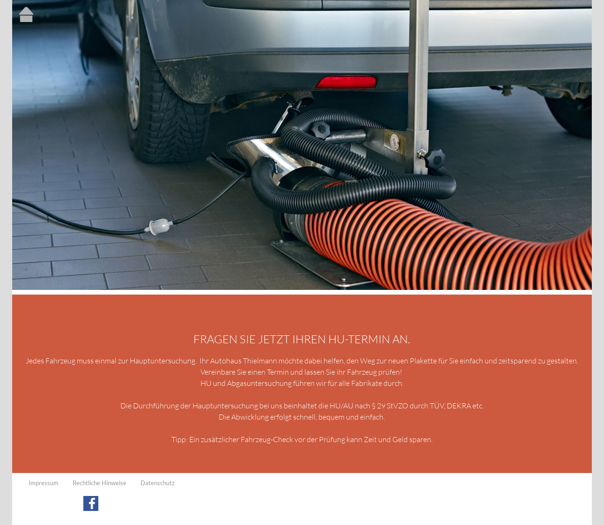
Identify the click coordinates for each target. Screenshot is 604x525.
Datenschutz (157, 483)
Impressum (44, 483)
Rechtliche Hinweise (99, 483)
